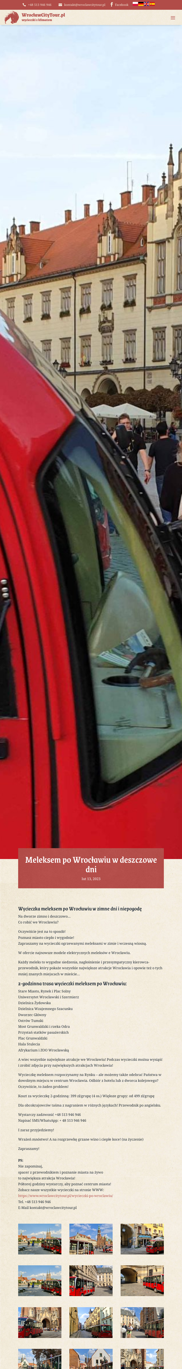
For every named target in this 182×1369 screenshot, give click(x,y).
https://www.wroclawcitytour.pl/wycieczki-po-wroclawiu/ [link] (65, 1196)
